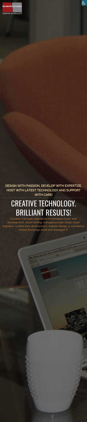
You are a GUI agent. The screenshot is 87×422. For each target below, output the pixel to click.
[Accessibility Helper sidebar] (84, 2)
